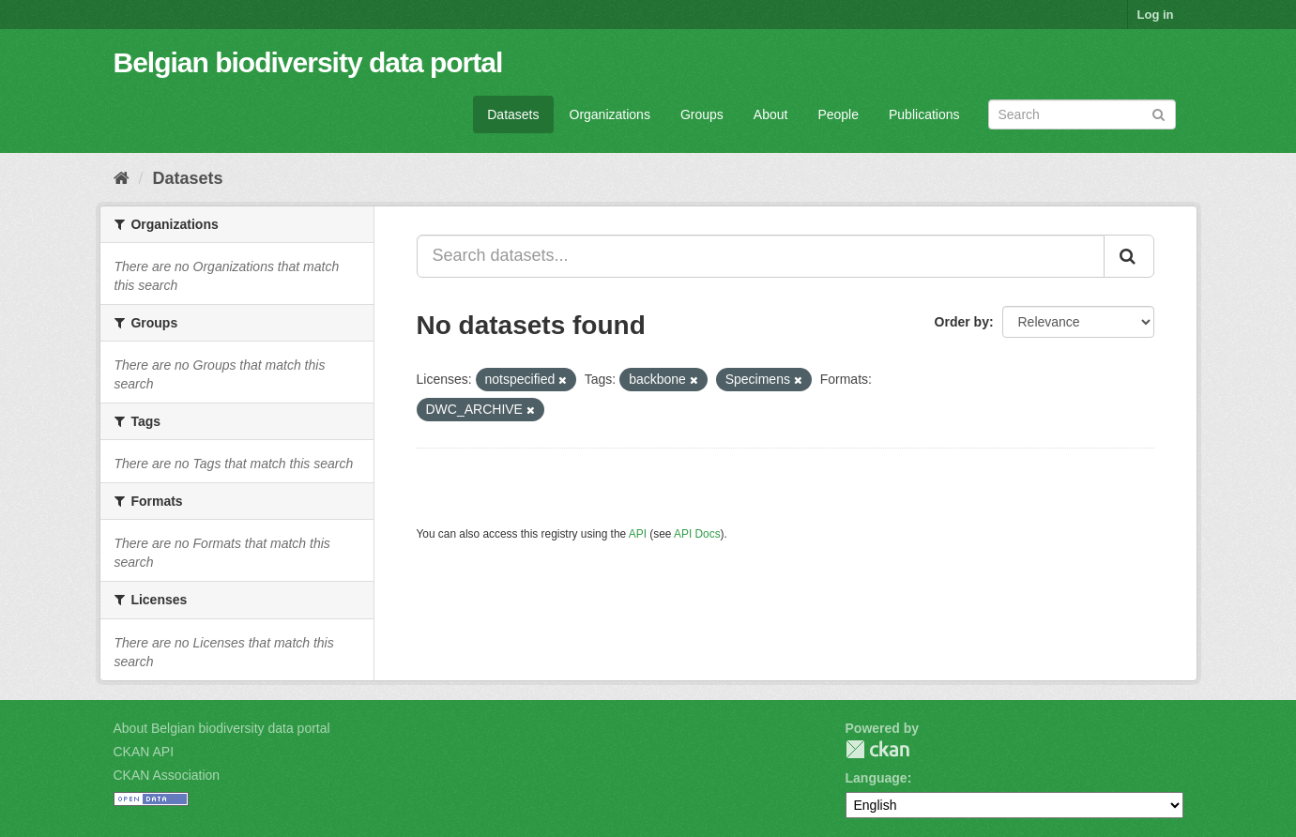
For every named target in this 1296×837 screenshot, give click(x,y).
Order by (962, 321)
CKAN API (144, 751)
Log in (1155, 15)
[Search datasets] (1082, 114)
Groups (702, 114)
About (771, 114)
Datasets (513, 114)
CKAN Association (167, 775)
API (638, 533)
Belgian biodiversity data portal (308, 62)
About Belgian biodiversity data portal (222, 728)
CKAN (877, 749)
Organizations (610, 114)
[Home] (122, 178)
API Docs (697, 533)
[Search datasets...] (761, 256)
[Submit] (1158, 113)
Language (876, 777)
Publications (924, 114)
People (838, 114)
